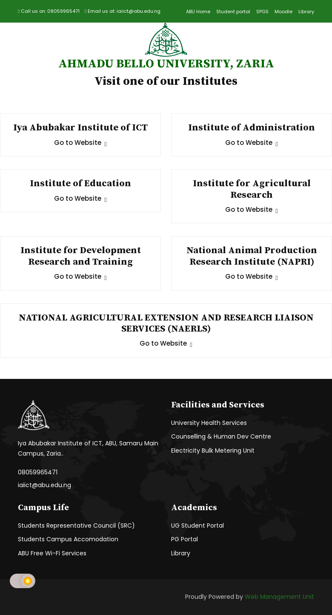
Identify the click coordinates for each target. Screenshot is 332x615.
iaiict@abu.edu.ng (44, 485)
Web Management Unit (279, 596)
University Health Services (209, 423)
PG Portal (184, 539)
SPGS (262, 11)
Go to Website (80, 142)
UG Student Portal (197, 525)
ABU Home (198, 11)
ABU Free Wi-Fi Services (52, 553)
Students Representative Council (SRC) (76, 525)
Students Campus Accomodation (68, 539)
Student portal (233, 11)
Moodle (283, 11)
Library (306, 11)
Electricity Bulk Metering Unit (213, 450)
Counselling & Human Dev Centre (221, 436)
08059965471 (37, 472)
